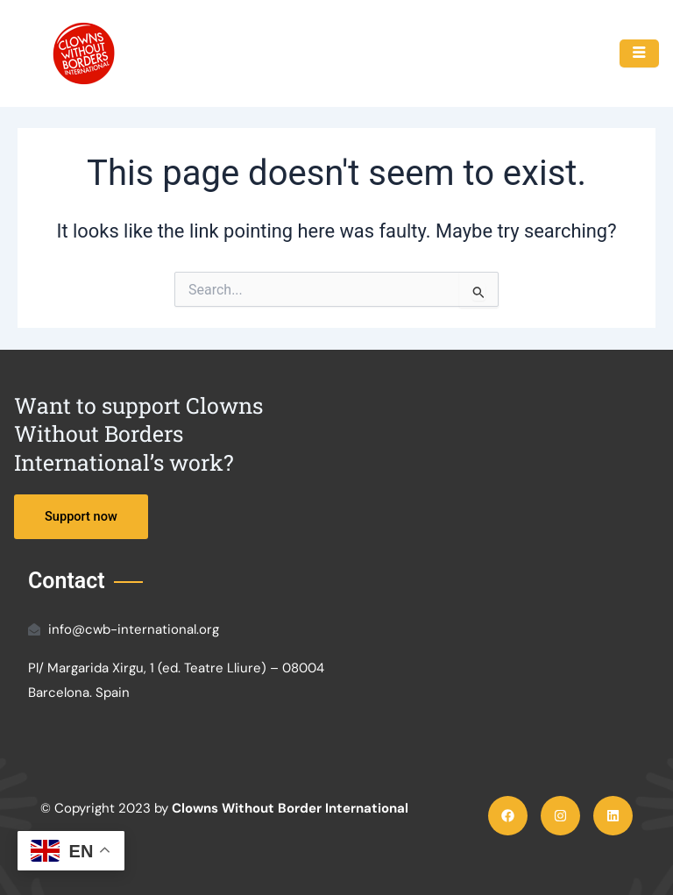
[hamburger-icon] (639, 53)
